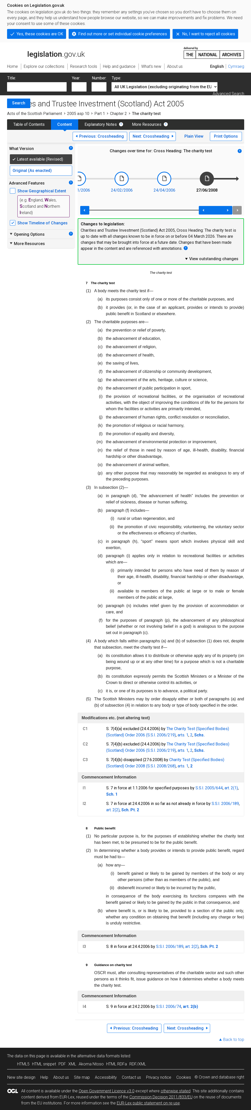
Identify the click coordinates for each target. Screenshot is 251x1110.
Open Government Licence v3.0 (106, 1091)
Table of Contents (29, 124)
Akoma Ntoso (91, 1064)
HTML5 (23, 1064)
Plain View (193, 136)
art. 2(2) (113, 809)
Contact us (131, 1077)
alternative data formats (98, 1056)
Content (64, 124)
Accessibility (106, 1077)
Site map (82, 1077)
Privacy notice (158, 1077)
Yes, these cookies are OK (40, 34)
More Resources (146, 124)
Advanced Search (228, 93)
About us (61, 1077)
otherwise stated (175, 1091)
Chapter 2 (118, 113)
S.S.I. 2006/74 (168, 1006)
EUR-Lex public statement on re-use (148, 1103)
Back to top (233, 1039)
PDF (62, 1064)
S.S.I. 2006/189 (225, 803)
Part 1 (99, 113)
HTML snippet (44, 1064)
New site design (21, 1077)
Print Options (226, 136)
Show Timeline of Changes (42, 223)
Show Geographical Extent (41, 191)
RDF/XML (137, 1064)
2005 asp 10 (78, 113)
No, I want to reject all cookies (208, 34)
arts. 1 (183, 735)
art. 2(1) (231, 788)
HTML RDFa (116, 1064)
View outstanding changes (211, 258)
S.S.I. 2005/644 (209, 788)
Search (18, 103)
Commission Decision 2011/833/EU (160, 1097)
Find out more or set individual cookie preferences (122, 34)
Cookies (183, 1077)
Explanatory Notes (101, 124)
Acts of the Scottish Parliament (34, 113)
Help (44, 1077)
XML (72, 1064)
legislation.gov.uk (46, 52)
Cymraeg (236, 66)
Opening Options (27, 234)
